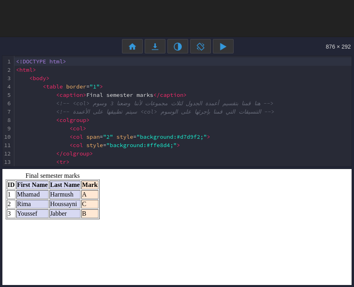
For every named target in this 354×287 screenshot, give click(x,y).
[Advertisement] (177, 18)
